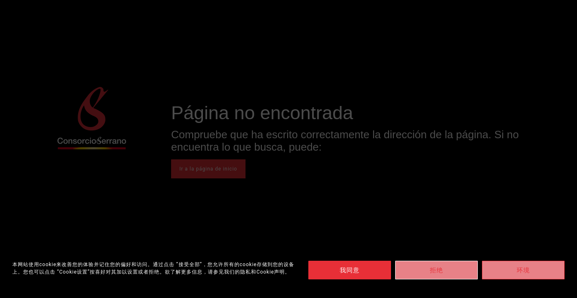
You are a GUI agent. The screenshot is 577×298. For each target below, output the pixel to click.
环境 (523, 270)
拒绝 (436, 270)
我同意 (350, 270)
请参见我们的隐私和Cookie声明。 (249, 272)
